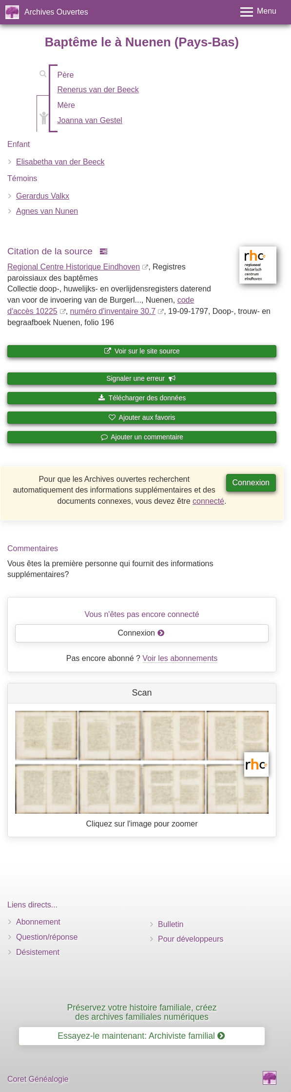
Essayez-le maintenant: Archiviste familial (141, 1036)
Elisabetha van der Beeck (60, 162)
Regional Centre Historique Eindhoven (73, 267)
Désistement (37, 952)
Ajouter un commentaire (141, 437)
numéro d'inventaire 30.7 (113, 311)
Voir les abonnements (179, 658)
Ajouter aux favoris (141, 417)
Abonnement (38, 922)
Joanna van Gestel (90, 120)
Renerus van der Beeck (98, 89)
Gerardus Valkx (42, 196)
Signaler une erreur (141, 378)
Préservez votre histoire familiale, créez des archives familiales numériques (141, 1012)
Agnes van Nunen (47, 211)
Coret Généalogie (37, 1079)
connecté (208, 501)
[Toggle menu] (258, 12)
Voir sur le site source (142, 351)
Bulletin (170, 924)
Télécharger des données (142, 398)
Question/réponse (47, 937)
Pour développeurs (190, 939)
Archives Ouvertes (56, 12)
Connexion (251, 482)
